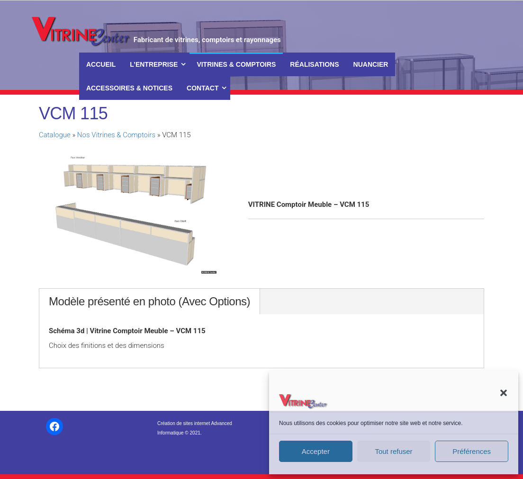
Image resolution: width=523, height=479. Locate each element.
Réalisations (314, 64)
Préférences (471, 451)
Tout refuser (393, 451)
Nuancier (370, 64)
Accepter (316, 451)
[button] (503, 393)
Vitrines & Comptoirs (236, 64)
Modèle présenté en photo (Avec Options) (149, 301)
